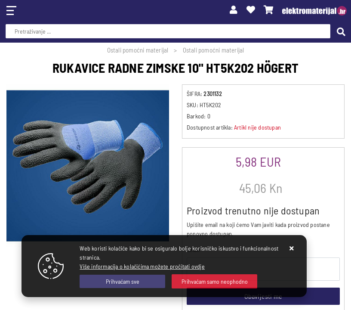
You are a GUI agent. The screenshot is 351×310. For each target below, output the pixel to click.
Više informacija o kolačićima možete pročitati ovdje (142, 266)
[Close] (122, 281)
